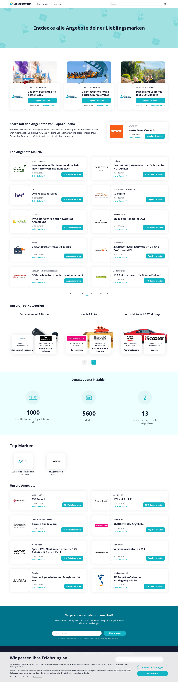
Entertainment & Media (34, 314)
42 (101, 294)
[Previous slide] (84, 362)
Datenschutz (37, 677)
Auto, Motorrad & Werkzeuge (143, 314)
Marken (57, 4)
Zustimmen (152, 673)
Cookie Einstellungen (152, 667)
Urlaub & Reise (88, 314)
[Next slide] (93, 362)
